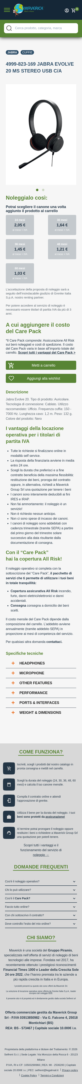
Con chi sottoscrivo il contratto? (24, 915)
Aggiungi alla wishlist (43, 378)
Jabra (12, 52)
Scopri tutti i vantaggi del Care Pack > (46, 352)
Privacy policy (70, 1070)
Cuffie (27, 52)
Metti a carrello (43, 365)
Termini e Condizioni (52, 1075)
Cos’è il (17, 898)
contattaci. (54, 642)
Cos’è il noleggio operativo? (22, 881)
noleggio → (41, 855)
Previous (3, 132)
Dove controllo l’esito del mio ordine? (28, 923)
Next (79, 132)
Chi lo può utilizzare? (18, 889)
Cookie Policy (29, 1075)
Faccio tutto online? (17, 906)
